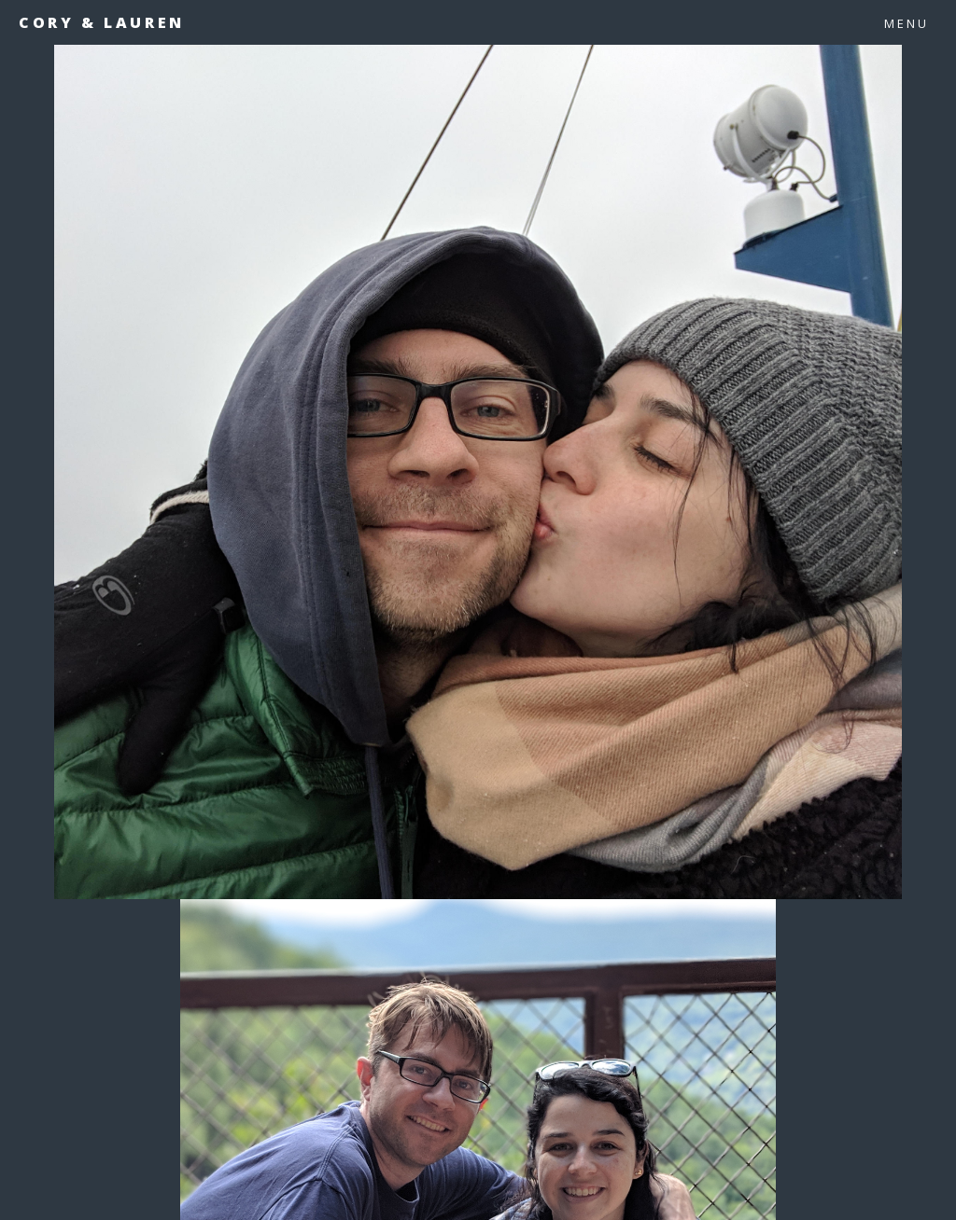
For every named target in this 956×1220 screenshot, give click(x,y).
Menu (906, 23)
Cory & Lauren (102, 22)
